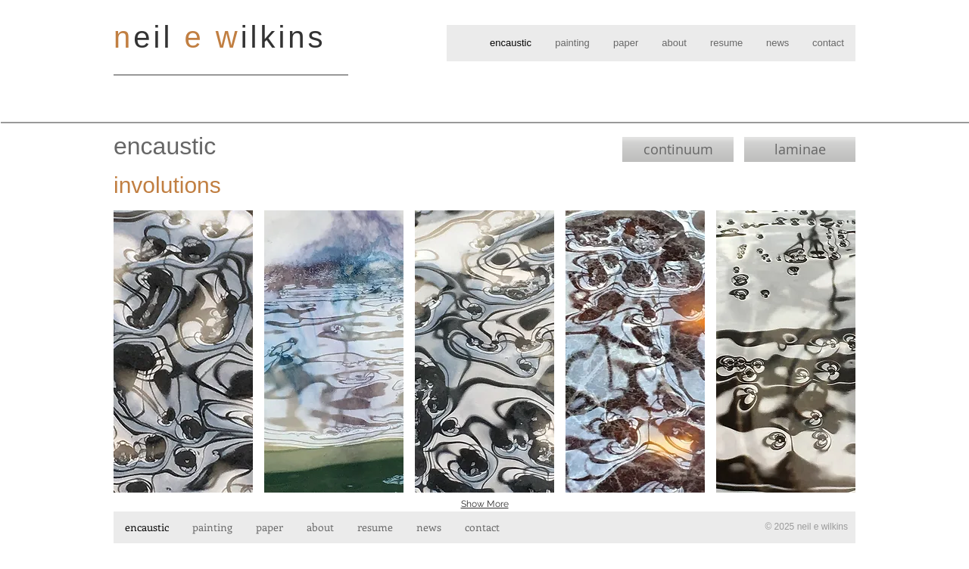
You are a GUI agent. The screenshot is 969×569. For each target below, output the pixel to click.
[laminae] (799, 149)
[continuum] (678, 149)
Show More (485, 504)
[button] (183, 351)
